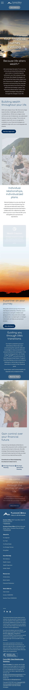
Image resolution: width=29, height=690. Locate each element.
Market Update (6, 580)
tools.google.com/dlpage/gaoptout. (12, 679)
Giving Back (6, 550)
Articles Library (6, 577)
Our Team (5, 540)
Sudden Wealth (6, 568)
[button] (14, 7)
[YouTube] (10, 611)
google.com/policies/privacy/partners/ (12, 674)
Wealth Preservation (7, 565)
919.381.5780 (7, 523)
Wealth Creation (7, 562)
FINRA (9, 633)
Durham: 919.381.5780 (8, 595)
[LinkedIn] (7, 611)
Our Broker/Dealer (7, 544)
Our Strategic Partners (8, 547)
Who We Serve (6, 558)
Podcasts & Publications (8, 583)
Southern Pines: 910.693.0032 (9, 598)
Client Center (6, 591)
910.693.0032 (7, 530)
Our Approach (6, 537)
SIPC (12, 633)
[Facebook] (4, 611)
